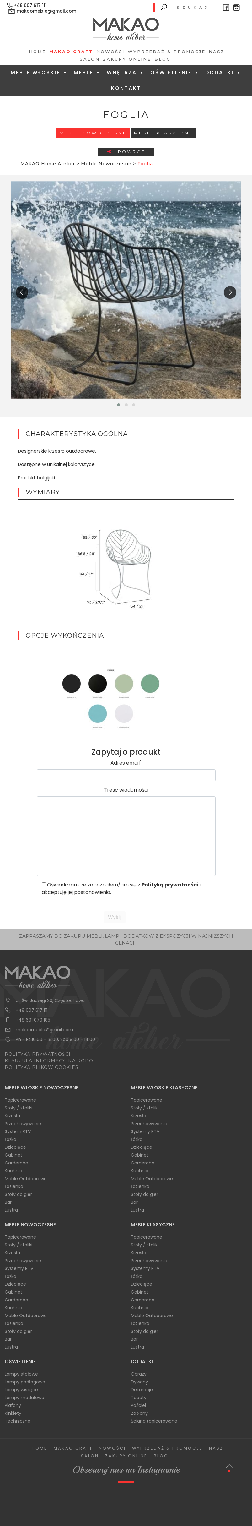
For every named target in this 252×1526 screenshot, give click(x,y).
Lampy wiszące (21, 1390)
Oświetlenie (175, 72)
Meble (87, 72)
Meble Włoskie (39, 72)
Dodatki (223, 72)
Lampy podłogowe (25, 1382)
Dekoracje (142, 1390)
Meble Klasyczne (163, 132)
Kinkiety (13, 1413)
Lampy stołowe (21, 1374)
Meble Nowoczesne (93, 132)
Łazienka (14, 1186)
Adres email (126, 762)
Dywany (139, 1382)
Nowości (110, 51)
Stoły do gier (18, 1194)
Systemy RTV (145, 1131)
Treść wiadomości (126, 789)
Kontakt (126, 88)
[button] (118, 405)
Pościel (138, 1405)
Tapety (139, 1397)
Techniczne (17, 1421)
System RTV (18, 1131)
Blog (162, 59)
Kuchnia (13, 1171)
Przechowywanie (23, 1123)
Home (37, 51)
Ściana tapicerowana (154, 1421)
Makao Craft (71, 51)
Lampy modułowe (24, 1397)
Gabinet (13, 1155)
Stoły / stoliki (18, 1108)
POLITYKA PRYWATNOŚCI (38, 1054)
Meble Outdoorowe (26, 1178)
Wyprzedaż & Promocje (167, 51)
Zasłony (139, 1413)
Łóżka (10, 1139)
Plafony (13, 1405)
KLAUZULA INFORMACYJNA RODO (49, 1061)
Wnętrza (126, 72)
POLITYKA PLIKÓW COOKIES (41, 1067)
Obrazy (139, 1374)
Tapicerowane (20, 1100)
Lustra (11, 1210)
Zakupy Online (127, 59)
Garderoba (16, 1163)
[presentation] (22, 292)
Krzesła (12, 1116)
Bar (8, 1202)
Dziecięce (15, 1147)
